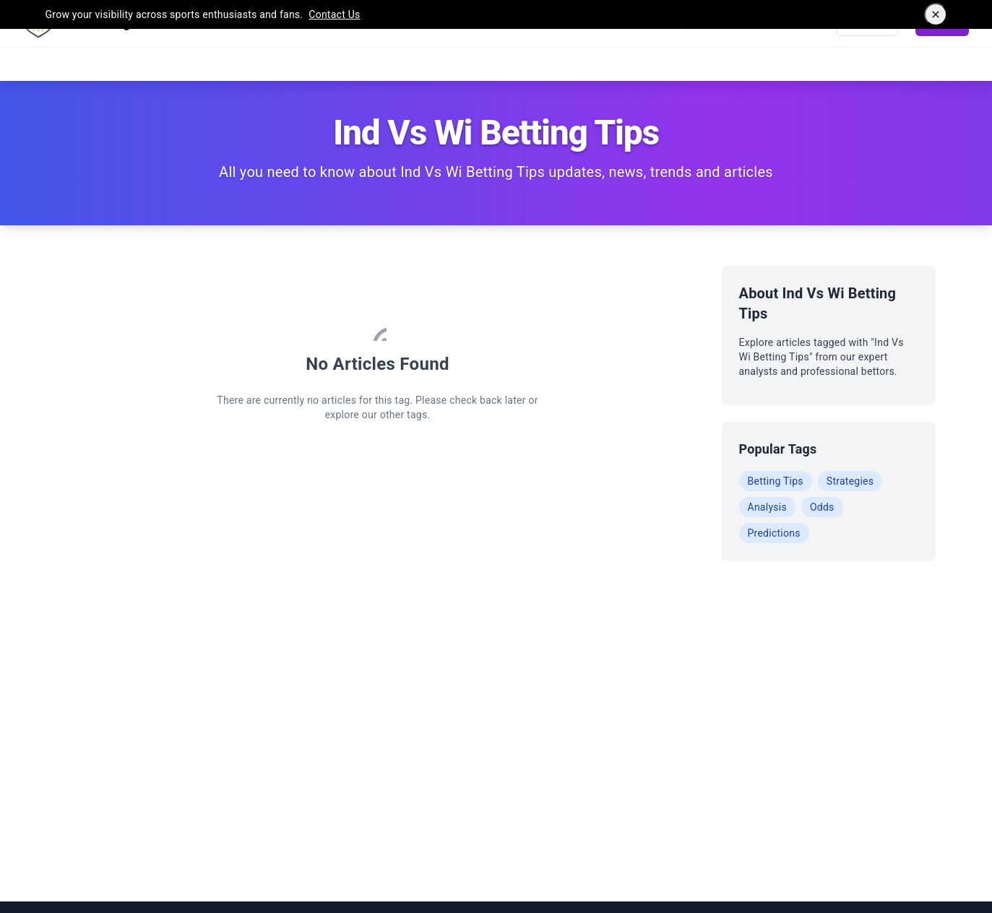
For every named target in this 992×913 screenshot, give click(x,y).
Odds (822, 507)
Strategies (850, 481)
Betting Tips (775, 481)
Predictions (774, 533)
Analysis (767, 507)
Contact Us (334, 14)
